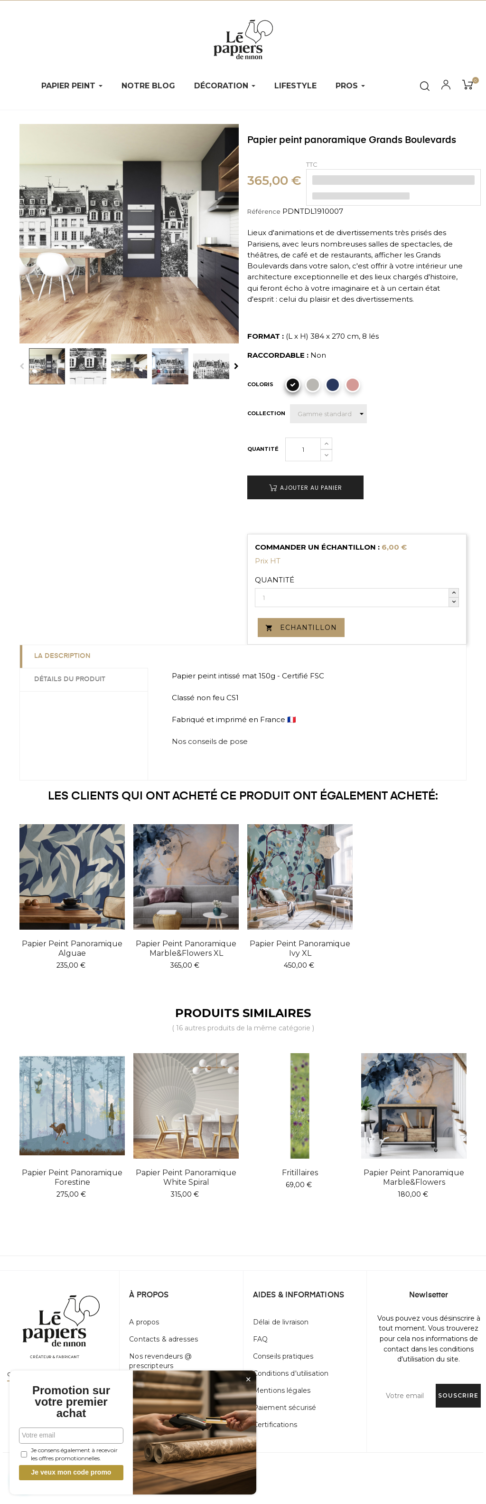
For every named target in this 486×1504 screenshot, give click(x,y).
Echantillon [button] (301, 627)
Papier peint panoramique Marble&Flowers (414, 1177)
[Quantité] (303, 449)
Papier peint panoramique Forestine (72, 1177)
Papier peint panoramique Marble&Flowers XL (186, 948)
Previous (22, 366)
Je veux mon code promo (71, 1472)
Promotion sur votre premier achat (71, 1402)
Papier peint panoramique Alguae (72, 948)
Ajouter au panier (305, 488)
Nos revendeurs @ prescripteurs (160, 1361)
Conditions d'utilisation (290, 1373)
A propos (144, 1322)
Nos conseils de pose (210, 741)
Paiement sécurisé (284, 1407)
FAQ (260, 1339)
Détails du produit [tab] (69, 679)
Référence (263, 211)
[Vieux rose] (352, 384)
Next (236, 366)
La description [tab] (62, 656)
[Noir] (292, 384)
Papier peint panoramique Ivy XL (300, 948)
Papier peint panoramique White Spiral (186, 1177)
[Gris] (312, 384)
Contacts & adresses (163, 1339)
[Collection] (328, 413)
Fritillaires (300, 1172)
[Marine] (332, 384)
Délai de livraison (281, 1322)
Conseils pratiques (283, 1356)
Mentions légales (281, 1390)
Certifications (275, 1424)
